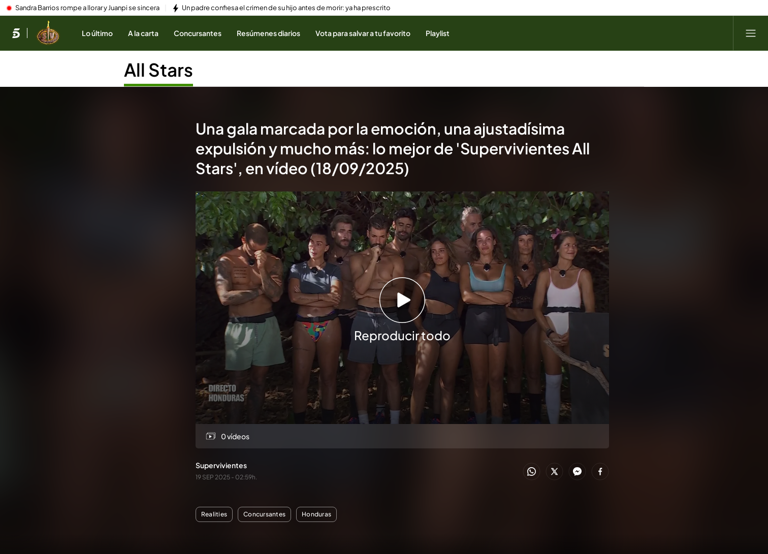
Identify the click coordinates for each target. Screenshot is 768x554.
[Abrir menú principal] (751, 33)
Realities (214, 514)
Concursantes (264, 514)
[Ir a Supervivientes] (48, 33)
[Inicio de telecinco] (16, 33)
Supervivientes (221, 465)
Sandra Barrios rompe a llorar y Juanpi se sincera (87, 8)
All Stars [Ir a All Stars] (158, 69)
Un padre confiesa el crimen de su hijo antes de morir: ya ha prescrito (286, 8)
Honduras (316, 514)
